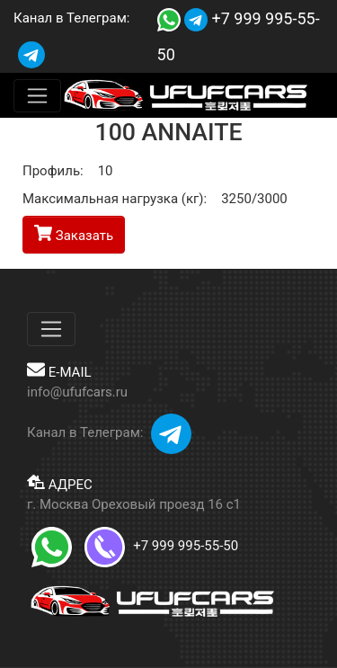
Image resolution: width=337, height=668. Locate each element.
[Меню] (37, 95)
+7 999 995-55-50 (161, 546)
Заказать (73, 234)
